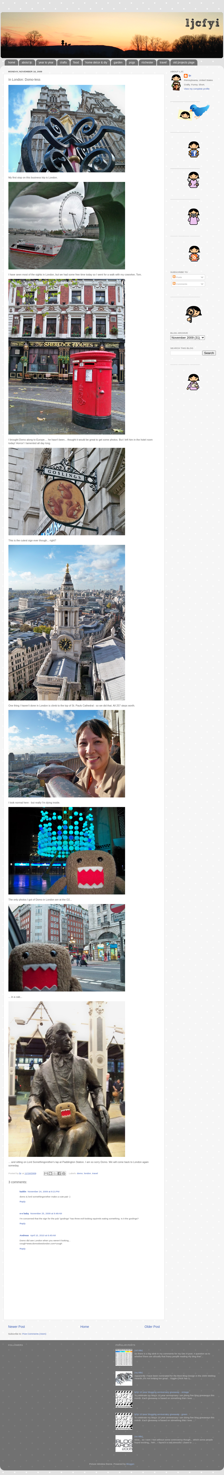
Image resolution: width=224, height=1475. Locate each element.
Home (84, 1327)
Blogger (130, 1464)
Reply (22, 1201)
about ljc (27, 62)
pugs (132, 62)
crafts (63, 62)
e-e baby (24, 1213)
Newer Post (16, 1327)
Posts (177, 277)
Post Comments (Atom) (34, 1333)
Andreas (24, 1235)
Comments (180, 284)
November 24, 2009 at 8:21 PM (44, 1191)
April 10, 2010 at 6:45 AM (43, 1235)
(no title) (138, 1350)
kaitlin (23, 1191)
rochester (147, 62)
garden (118, 62)
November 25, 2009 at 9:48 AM (46, 1213)
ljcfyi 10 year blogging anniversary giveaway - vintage (161, 1392)
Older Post (152, 1327)
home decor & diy (96, 62)
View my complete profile (197, 88)
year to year (46, 62)
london (87, 1173)
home (11, 62)
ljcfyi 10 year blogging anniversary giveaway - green (160, 1414)
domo (80, 1173)
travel (163, 62)
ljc (190, 75)
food (76, 62)
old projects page (183, 62)
